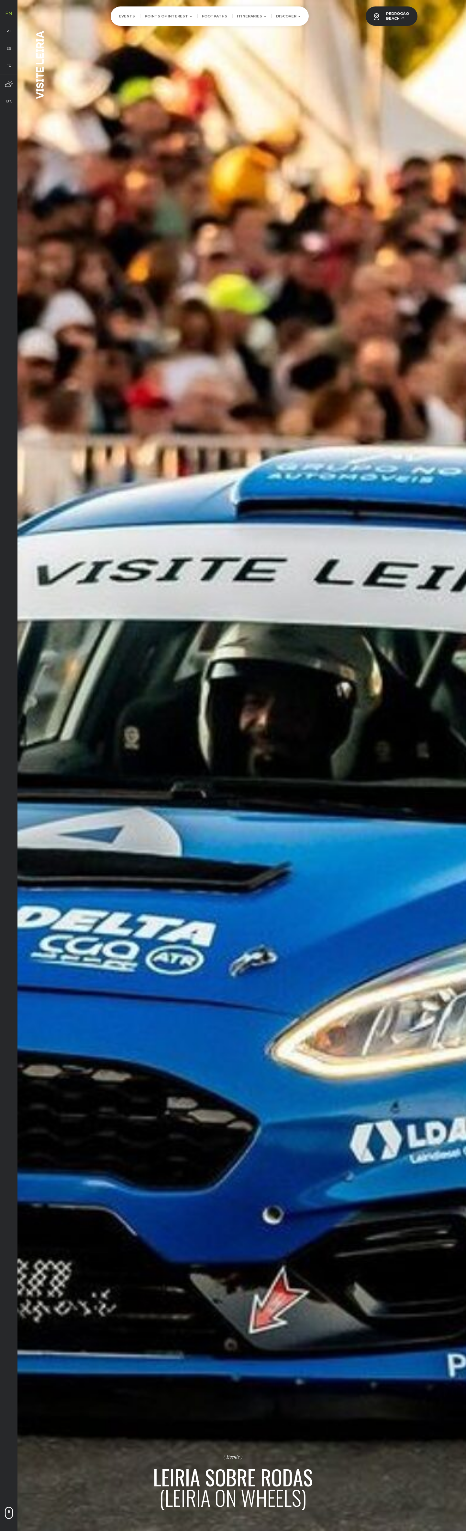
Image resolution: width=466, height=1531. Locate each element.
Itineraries (251, 16)
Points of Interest (168, 16)
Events (127, 16)
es (8, 48)
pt (8, 31)
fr (8, 66)
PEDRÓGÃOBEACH (397, 16)
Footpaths (214, 16)
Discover (288, 16)
